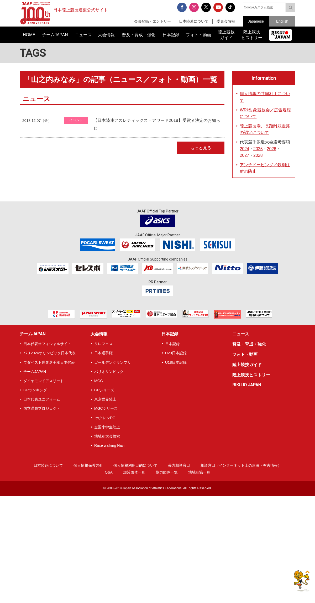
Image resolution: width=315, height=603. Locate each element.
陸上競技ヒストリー (251, 374)
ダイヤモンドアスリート (43, 381)
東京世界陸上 (105, 399)
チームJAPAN (32, 333)
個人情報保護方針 (88, 465)
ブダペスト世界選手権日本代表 (49, 362)
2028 (258, 155)
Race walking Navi (109, 445)
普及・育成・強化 (249, 344)
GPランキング (35, 390)
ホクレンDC (104, 418)
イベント (76, 120)
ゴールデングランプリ (112, 362)
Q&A (109, 472)
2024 (244, 149)
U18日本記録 (176, 362)
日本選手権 (103, 353)
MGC (98, 381)
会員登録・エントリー (152, 21)
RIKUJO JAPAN (246, 384)
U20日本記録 (176, 353)
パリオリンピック (109, 372)
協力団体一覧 (167, 472)
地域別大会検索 (107, 436)
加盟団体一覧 (134, 472)
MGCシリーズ (106, 408)
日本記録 (169, 333)
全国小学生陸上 (107, 427)
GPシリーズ (104, 390)
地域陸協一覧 (199, 472)
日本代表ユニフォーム (41, 399)
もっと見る (200, 147)
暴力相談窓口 (179, 465)
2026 (271, 149)
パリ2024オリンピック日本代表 (49, 353)
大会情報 (99, 333)
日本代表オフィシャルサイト (47, 344)
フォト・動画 (245, 354)
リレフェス (103, 344)
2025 (258, 149)
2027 (244, 155)
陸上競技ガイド (247, 364)
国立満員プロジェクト (41, 408)
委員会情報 (226, 21)
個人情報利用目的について (135, 465)
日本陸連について (193, 21)
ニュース (240, 333)
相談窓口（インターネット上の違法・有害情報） (241, 465)
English (282, 21)
